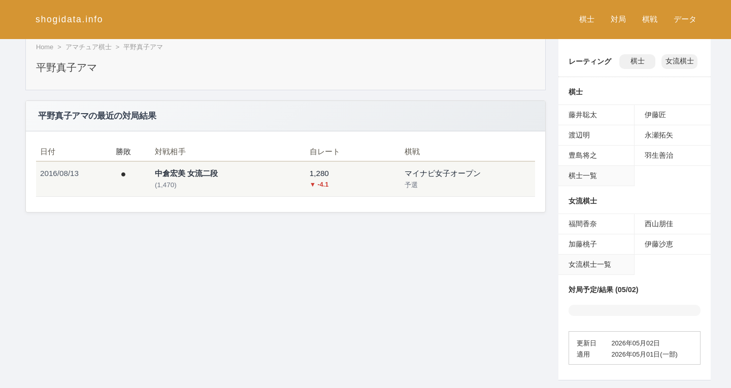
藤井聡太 (583, 115)
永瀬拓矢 (659, 135)
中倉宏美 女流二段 (186, 173)
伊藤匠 (655, 115)
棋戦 (649, 19)
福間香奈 (583, 224)
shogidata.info (69, 19)
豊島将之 (583, 155)
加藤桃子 (583, 244)
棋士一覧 (583, 175)
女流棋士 (680, 61)
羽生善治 (659, 155)
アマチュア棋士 (88, 47)
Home (44, 47)
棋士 (586, 19)
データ (685, 19)
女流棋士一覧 (590, 264)
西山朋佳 (659, 224)
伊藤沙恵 (659, 244)
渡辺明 (579, 135)
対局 (618, 19)
